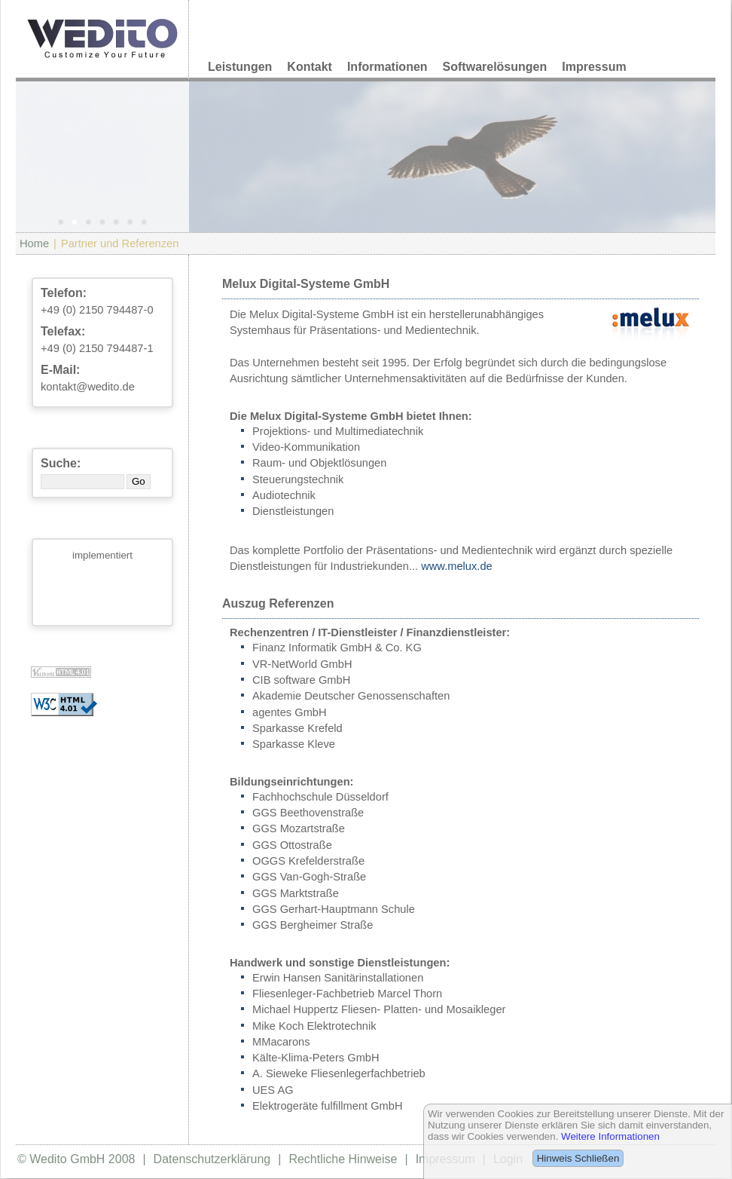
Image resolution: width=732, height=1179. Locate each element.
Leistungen (240, 66)
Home (34, 243)
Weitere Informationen (610, 1136)
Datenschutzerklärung (212, 1159)
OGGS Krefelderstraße (308, 861)
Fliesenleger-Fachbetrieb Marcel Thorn (347, 994)
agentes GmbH (289, 712)
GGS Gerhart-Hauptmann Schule (333, 909)
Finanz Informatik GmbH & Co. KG (337, 648)
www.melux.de (457, 566)
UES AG (273, 1090)
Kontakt (309, 66)
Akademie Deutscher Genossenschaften (351, 696)
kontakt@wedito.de (88, 387)
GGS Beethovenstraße (308, 813)
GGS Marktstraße (295, 893)
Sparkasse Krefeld (297, 728)
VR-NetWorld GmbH (302, 664)
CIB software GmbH (301, 680)
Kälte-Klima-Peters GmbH (316, 1058)
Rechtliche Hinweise (342, 1159)
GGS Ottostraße (292, 845)
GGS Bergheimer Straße (312, 925)
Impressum (594, 66)
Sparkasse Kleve (293, 744)
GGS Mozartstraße (298, 828)
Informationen (387, 66)
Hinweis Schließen (578, 1158)
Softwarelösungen (495, 66)
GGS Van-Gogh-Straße (309, 877)
